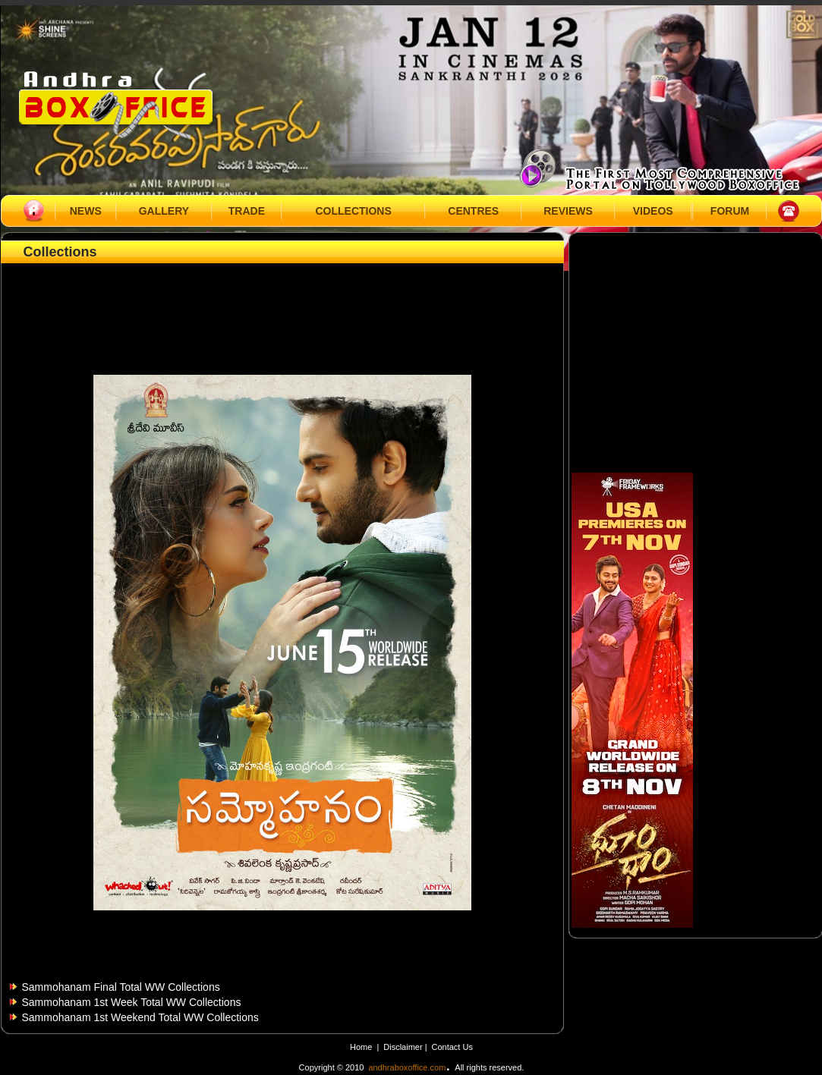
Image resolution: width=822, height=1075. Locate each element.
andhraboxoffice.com (407, 1067)
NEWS (86, 211)
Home (361, 1046)
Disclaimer (403, 1046)
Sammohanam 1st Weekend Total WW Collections (140, 1017)
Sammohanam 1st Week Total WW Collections (131, 1002)
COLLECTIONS (353, 211)
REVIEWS (568, 211)
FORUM (729, 211)
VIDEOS (653, 211)
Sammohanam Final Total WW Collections (121, 987)
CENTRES (473, 211)
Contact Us (452, 1046)
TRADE (246, 211)
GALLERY (164, 211)
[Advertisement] (282, 301)
